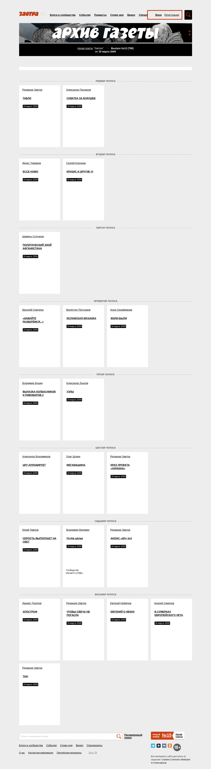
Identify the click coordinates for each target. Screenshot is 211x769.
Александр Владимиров (36, 456)
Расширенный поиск (133, 736)
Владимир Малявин (77, 529)
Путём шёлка (75, 538)
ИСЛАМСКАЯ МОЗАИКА (81, 318)
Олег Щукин (73, 456)
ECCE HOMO (30, 171)
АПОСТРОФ (30, 611)
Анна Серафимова (121, 309)
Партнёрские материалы (69, 753)
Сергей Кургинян (76, 163)
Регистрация (171, 15)
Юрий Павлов (30, 529)
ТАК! (25, 676)
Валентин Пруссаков (78, 309)
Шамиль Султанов (33, 236)
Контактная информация (40, 753)
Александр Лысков (77, 383)
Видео (131, 15)
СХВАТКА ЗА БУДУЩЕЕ (81, 98)
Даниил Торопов (31, 603)
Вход (158, 15)
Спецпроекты (94, 745)
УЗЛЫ (70, 391)
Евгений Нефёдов (120, 603)
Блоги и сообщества (63, 15)
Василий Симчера (33, 309)
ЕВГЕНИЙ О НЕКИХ (123, 611)
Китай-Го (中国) (74, 573)
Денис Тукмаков (31, 163)
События (85, 15)
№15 (167, 735)
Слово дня (117, 15)
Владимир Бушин (32, 383)
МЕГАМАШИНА (76, 465)
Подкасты (100, 15)
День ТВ (93, 753)
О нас (22, 753)
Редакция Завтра (32, 89)
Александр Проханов (78, 89)
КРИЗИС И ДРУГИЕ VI (80, 171)
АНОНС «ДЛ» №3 (121, 538)
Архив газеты (85, 48)
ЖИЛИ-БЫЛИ (119, 318)
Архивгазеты (179, 735)
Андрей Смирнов (164, 603)
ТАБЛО (27, 98)
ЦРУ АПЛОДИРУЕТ (34, 465)
